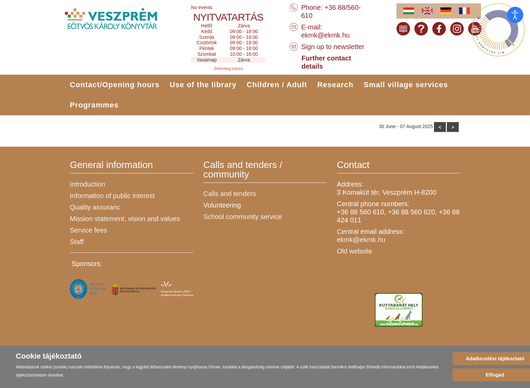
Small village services (406, 84)
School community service (242, 216)
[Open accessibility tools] (515, 15)
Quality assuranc (95, 207)
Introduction (87, 184)
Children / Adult (277, 84)
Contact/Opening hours (115, 84)
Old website (354, 251)
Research (335, 84)
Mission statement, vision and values (125, 218)
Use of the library (203, 84)
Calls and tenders (229, 193)
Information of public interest (112, 195)
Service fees (88, 230)
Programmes (94, 105)
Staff (77, 241)
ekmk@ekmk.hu (325, 35)
